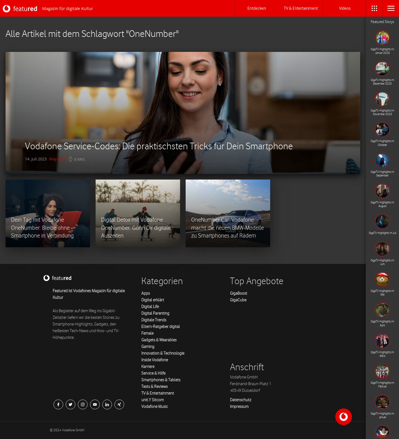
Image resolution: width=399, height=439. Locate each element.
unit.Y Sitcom (152, 400)
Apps (145, 293)
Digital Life (150, 306)
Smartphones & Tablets (160, 380)
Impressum (239, 406)
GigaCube (238, 300)
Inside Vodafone (154, 360)
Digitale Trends (153, 320)
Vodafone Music (154, 406)
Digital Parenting (155, 313)
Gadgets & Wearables (159, 340)
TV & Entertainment (157, 393)
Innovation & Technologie (162, 353)
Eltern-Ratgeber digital (160, 326)
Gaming (147, 346)
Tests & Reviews (154, 386)
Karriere (147, 366)
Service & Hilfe (153, 373)
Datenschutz (240, 400)
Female (147, 333)
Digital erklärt (152, 300)
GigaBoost (238, 293)
